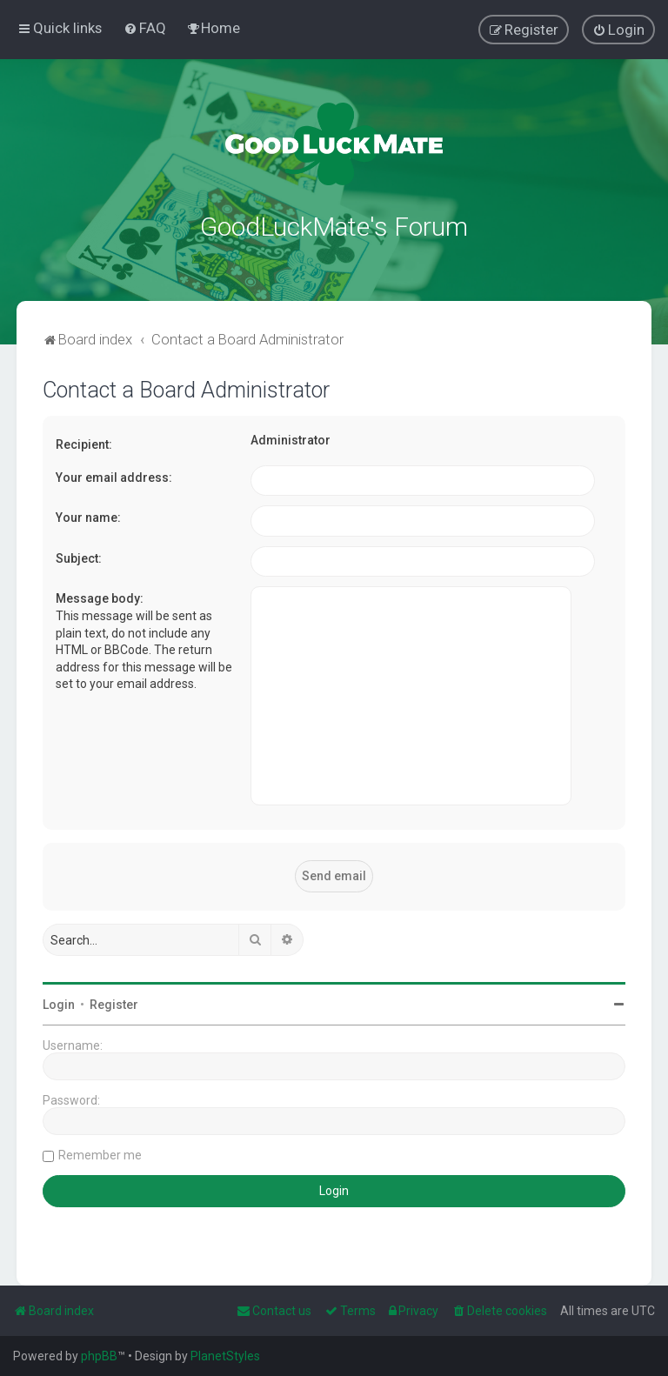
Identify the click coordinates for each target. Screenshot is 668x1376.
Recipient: (84, 443)
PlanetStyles (225, 1356)
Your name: (88, 516)
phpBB (99, 1356)
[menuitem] (144, 28)
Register (114, 1003)
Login (59, 1003)
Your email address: (114, 476)
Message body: (100, 598)
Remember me (100, 1153)
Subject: (79, 557)
